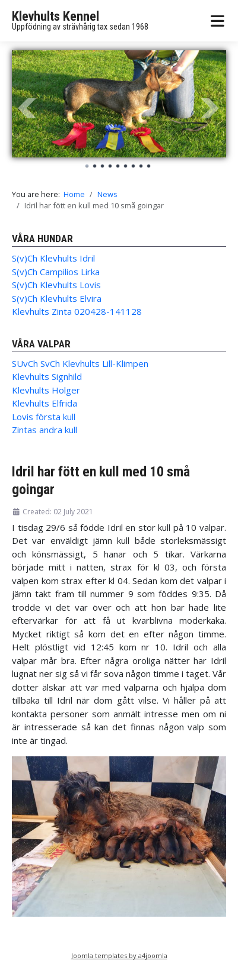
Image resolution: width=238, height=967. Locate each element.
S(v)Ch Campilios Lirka (56, 272)
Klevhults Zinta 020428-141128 (77, 311)
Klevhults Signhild (47, 376)
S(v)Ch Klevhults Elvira (56, 298)
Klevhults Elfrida (44, 403)
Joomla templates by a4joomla (119, 955)
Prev (27, 108)
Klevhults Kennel (55, 16)
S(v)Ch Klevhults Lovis (56, 285)
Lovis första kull (43, 417)
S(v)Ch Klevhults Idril (53, 258)
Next (210, 108)
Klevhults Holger (46, 390)
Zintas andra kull (44, 430)
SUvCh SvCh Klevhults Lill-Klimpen (80, 363)
